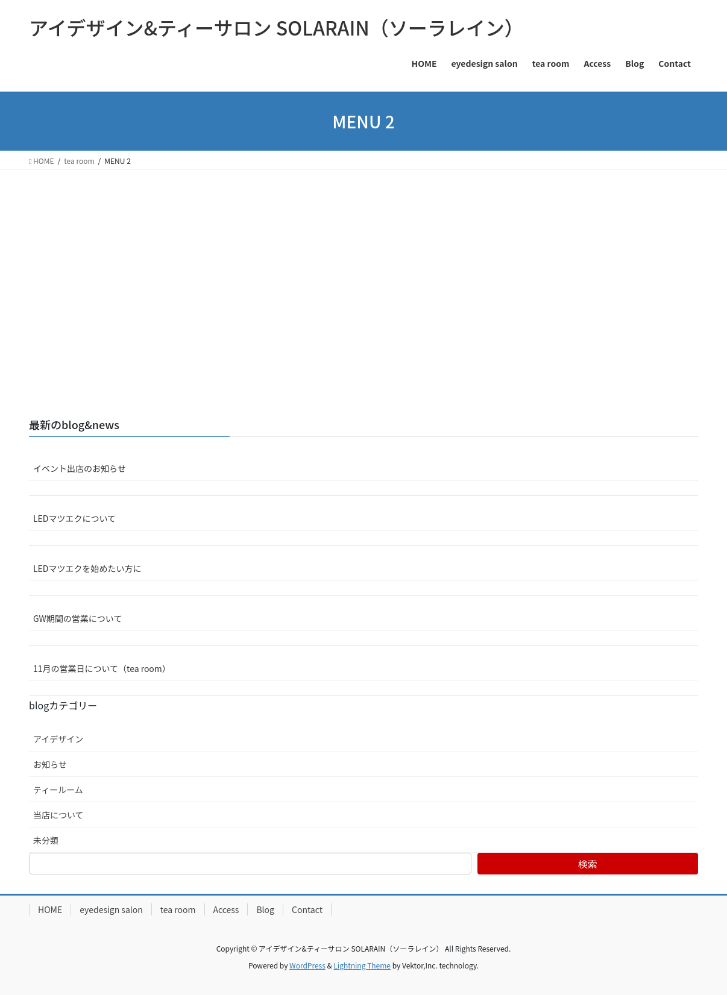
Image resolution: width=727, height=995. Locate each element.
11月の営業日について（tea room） (102, 668)
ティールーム (58, 789)
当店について (58, 815)
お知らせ (50, 764)
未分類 (45, 840)
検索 (587, 863)
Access (226, 909)
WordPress (307, 965)
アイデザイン (58, 739)
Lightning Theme (362, 965)
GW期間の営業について (77, 618)
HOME (50, 909)
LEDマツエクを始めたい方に (87, 568)
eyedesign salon (111, 909)
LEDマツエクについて (74, 518)
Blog (265, 909)
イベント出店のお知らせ (79, 468)
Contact (307, 909)
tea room (178, 909)
